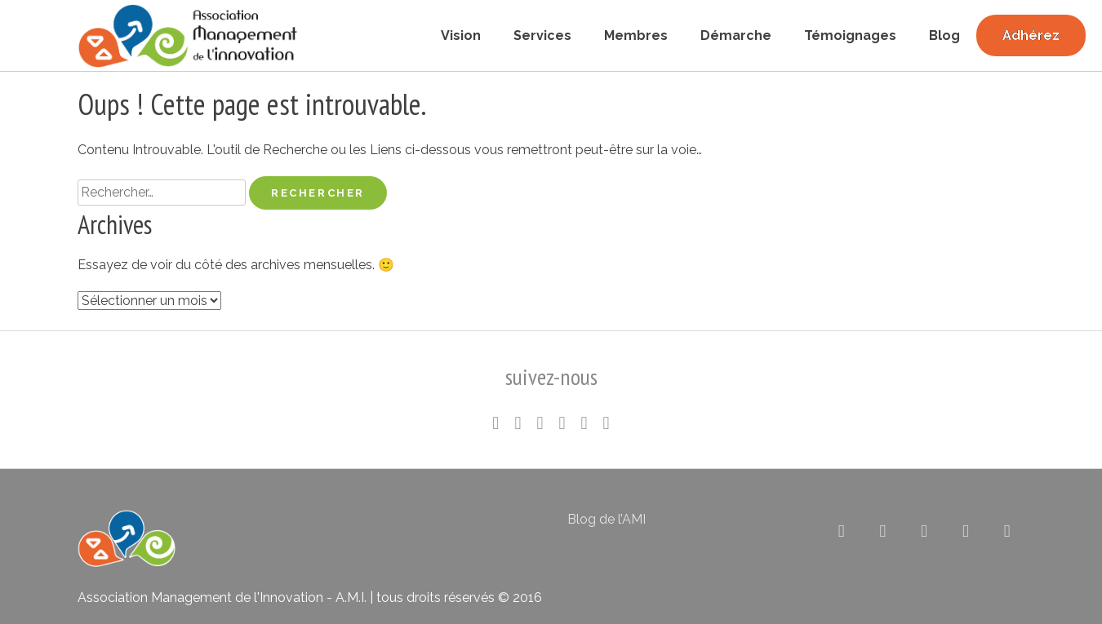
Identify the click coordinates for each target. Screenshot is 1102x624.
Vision (461, 35)
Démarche (735, 35)
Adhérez (1031, 35)
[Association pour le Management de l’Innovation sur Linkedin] (882, 531)
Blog (944, 35)
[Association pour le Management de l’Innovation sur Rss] (966, 531)
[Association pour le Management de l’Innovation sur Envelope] (1006, 531)
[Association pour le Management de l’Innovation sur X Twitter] (841, 531)
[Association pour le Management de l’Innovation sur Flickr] (924, 531)
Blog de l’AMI (606, 519)
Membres (636, 35)
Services (542, 35)
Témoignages (850, 35)
